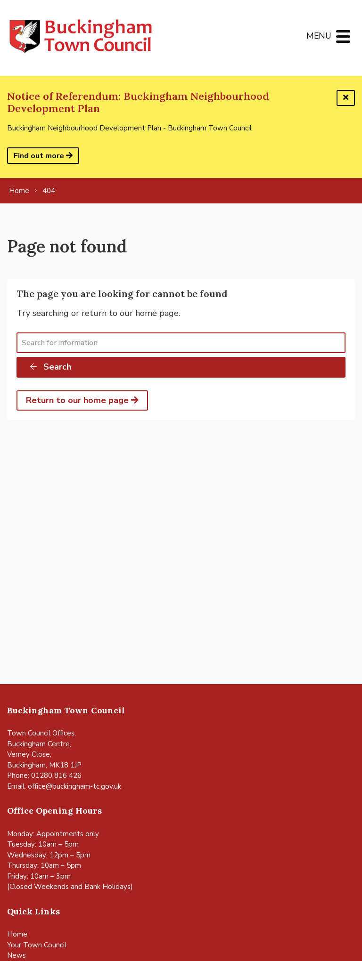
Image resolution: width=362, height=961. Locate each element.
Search (50, 366)
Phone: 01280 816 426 (44, 775)
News (16, 955)
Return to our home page (82, 400)
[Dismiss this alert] (346, 98)
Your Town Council (36, 945)
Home (17, 934)
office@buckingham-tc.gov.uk (74, 786)
